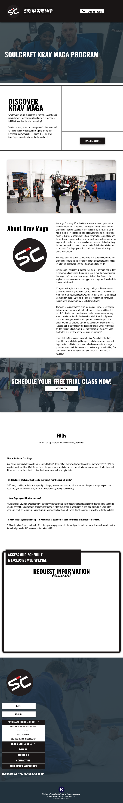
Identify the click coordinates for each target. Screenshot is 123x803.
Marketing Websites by (51, 794)
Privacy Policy (56, 798)
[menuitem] (23, 731)
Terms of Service (65, 798)
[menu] (118, 11)
